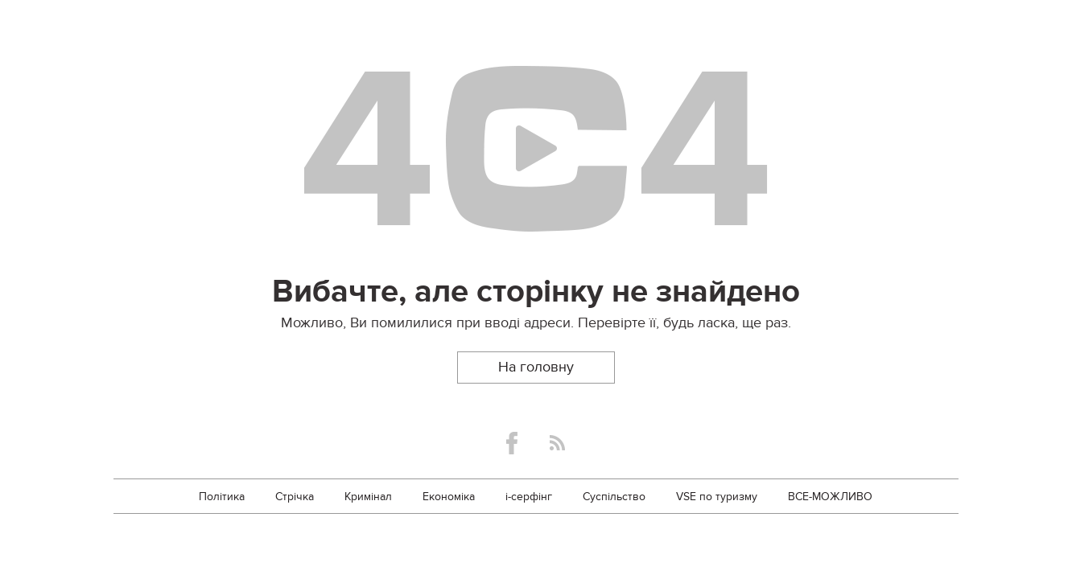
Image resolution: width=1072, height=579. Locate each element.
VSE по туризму (716, 496)
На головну (536, 367)
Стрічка (294, 496)
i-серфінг (528, 496)
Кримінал (368, 496)
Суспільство (614, 496)
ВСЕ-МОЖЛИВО (830, 496)
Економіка (449, 496)
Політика (222, 496)
